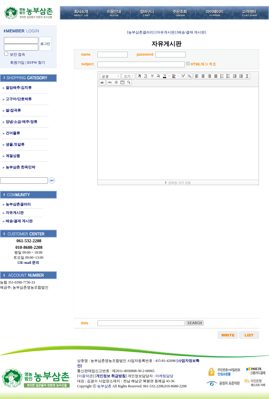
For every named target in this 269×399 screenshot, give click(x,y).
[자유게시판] (165, 32)
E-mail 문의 (28, 263)
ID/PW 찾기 (36, 62)
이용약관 (85, 376)
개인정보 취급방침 (111, 376)
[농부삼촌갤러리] (141, 32)
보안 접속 (17, 54)
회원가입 (17, 62)
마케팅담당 (164, 376)
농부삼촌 (104, 386)
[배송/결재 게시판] (191, 32)
